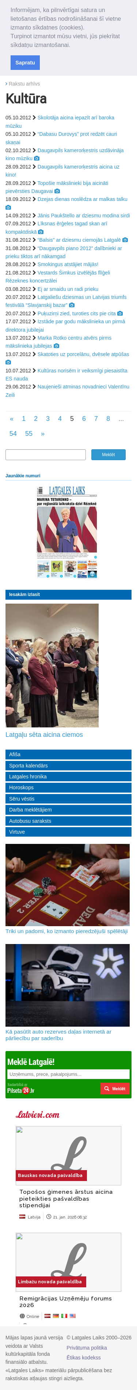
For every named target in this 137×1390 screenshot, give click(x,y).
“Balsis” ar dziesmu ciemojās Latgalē (79, 240)
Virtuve (17, 832)
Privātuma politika (86, 1348)
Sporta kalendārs (28, 766)
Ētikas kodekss (83, 1358)
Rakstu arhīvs (24, 84)
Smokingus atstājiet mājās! (68, 264)
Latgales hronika (28, 776)
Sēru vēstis (21, 799)
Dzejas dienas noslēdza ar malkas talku (83, 199)
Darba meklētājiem (30, 810)
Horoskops (21, 787)
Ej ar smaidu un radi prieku (68, 289)
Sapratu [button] (25, 63)
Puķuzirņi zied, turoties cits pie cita (77, 313)
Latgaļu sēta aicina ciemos (44, 734)
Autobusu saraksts (30, 821)
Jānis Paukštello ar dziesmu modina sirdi (84, 215)
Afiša (14, 754)
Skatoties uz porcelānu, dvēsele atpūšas (83, 354)
